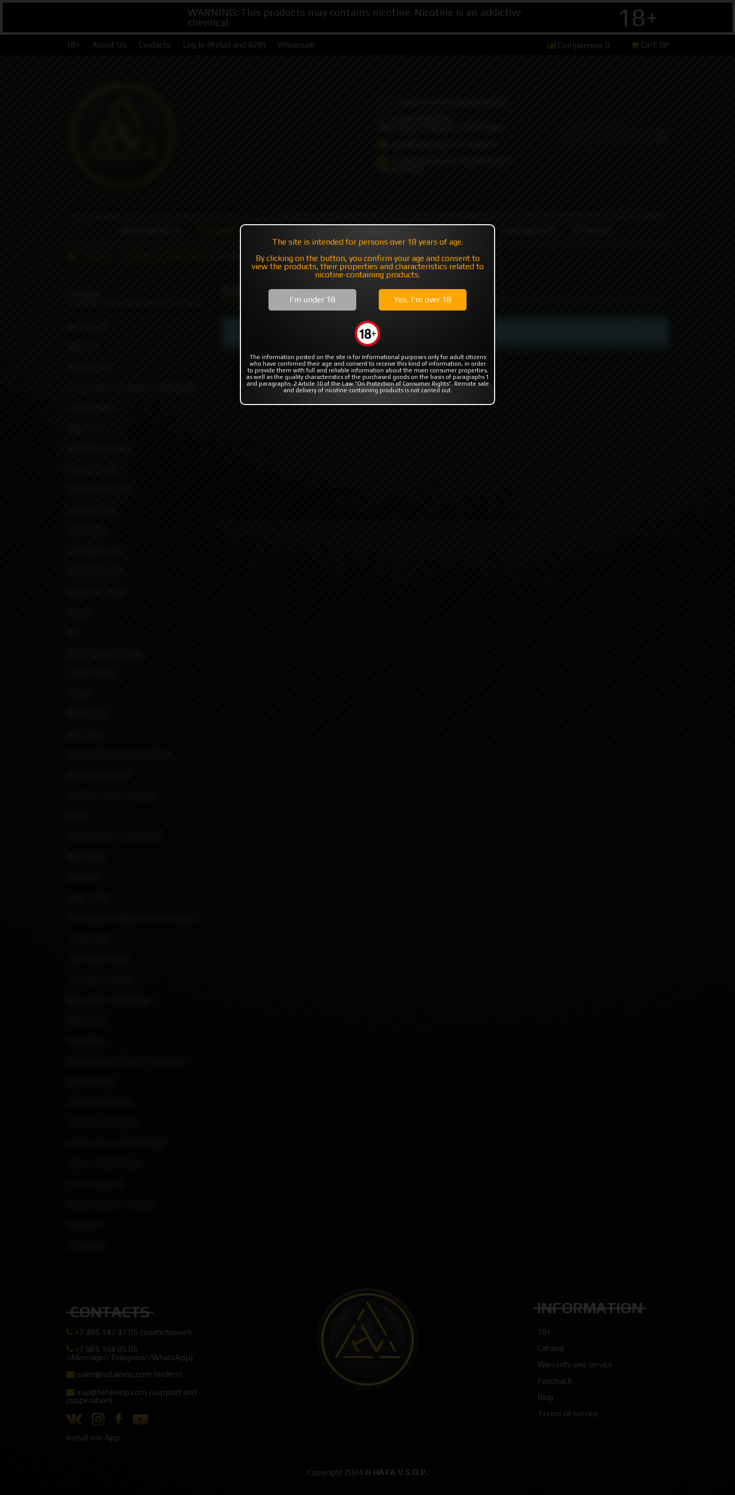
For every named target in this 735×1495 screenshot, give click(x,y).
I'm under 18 (312, 299)
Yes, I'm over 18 (422, 299)
